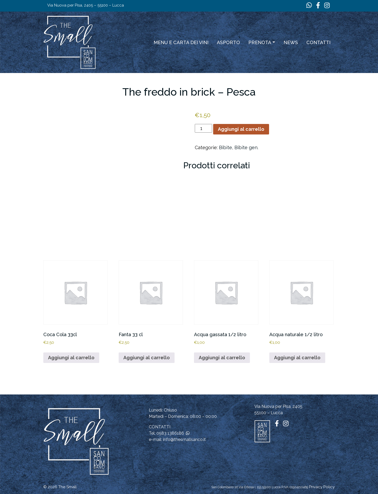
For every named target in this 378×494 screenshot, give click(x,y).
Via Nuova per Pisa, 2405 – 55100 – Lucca (85, 5)
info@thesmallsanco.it (184, 439)
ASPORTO (228, 42)
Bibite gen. (246, 147)
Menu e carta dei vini (181, 42)
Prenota (259, 42)
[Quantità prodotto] (203, 128)
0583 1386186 (170, 433)
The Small (67, 487)
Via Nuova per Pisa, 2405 (278, 406)
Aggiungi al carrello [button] (71, 357)
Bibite (225, 147)
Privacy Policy (322, 487)
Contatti (318, 42)
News (291, 42)
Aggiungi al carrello (241, 129)
